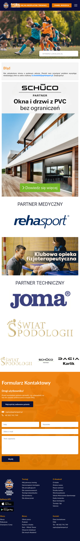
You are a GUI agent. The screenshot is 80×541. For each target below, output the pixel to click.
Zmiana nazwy (58, 485)
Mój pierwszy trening (29, 482)
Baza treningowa (59, 501)
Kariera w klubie (27, 525)
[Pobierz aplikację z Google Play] (9, 509)
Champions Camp (6, 525)
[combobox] (58, 53)
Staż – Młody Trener (29, 527)
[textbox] (58, 53)
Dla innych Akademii (29, 532)
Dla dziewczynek (28, 498)
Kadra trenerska (58, 498)
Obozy (2, 519)
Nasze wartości (58, 488)
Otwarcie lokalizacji (29, 530)
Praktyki (25, 522)
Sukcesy (55, 506)
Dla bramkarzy (27, 495)
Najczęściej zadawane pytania (17, 404)
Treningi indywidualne (29, 493)
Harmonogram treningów (31, 485)
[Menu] (75, 5)
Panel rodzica (61, 5)
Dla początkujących (28, 488)
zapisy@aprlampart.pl (60, 527)
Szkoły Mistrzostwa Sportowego (64, 495)
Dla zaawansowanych (29, 490)
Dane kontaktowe (59, 519)
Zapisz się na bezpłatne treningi (30, 5)
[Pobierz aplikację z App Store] (9, 504)
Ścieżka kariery (58, 490)
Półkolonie (3, 522)
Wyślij (10, 459)
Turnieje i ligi (57, 503)
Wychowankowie (59, 493)
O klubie (56, 482)
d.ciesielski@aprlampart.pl (42, 75)
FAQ (54, 522)
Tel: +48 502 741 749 (60, 525)
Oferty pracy (26, 519)
